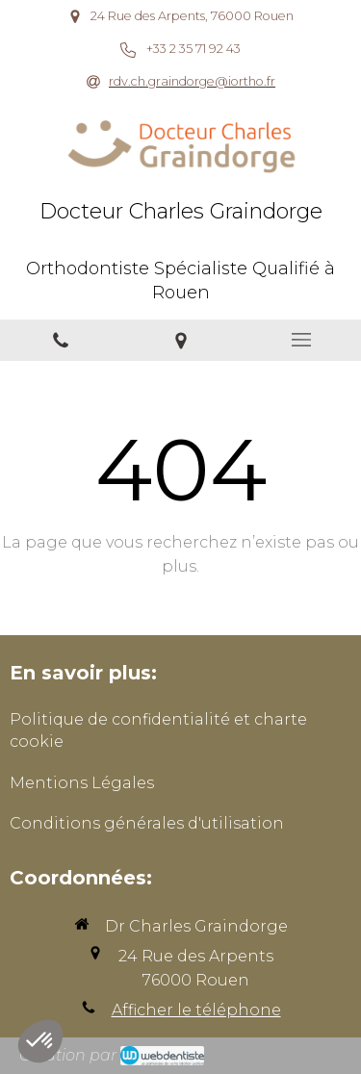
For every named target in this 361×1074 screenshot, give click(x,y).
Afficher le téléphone (196, 1010)
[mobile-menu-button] (301, 339)
